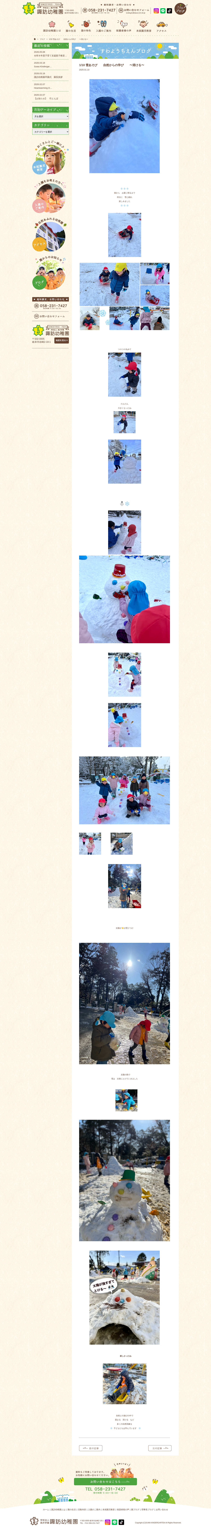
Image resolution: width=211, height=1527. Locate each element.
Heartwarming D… (43, 88)
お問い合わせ (162, 1509)
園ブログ (135, 1509)
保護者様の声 (123, 1509)
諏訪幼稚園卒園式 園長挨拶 (48, 77)
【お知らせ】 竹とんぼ (46, 98)
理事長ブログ (147, 1509)
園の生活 (72, 1509)
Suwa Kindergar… (43, 66)
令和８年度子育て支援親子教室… (50, 55)
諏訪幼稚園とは (58, 1509)
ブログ (42, 39)
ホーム (46, 1509)
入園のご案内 (94, 1509)
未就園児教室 (108, 1509)
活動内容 (82, 1509)
